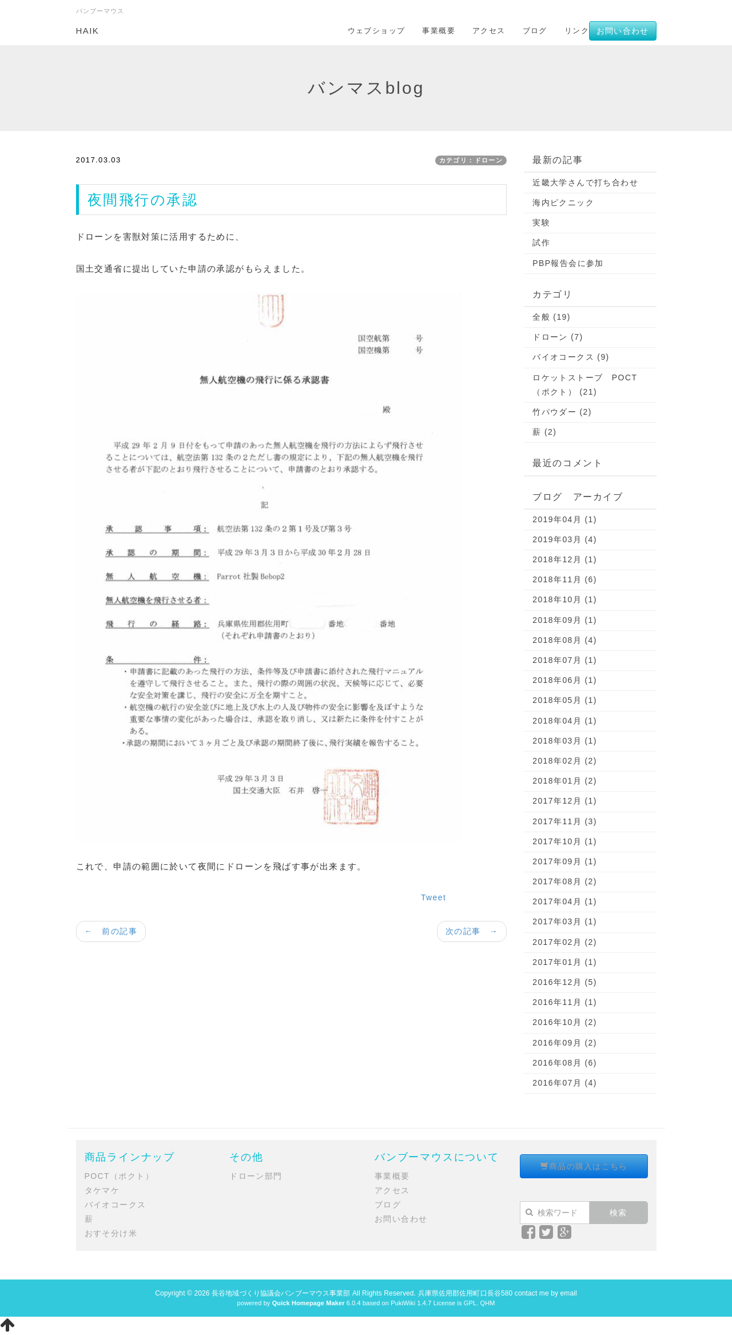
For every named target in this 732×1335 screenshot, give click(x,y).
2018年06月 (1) (564, 680)
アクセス (489, 30)
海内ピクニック (563, 202)
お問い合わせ (622, 30)
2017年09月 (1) (564, 861)
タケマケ (102, 1190)
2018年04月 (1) (564, 720)
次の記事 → (471, 931)
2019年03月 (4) (564, 539)
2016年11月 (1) (564, 1002)
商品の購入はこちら (584, 1166)
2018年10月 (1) (564, 599)
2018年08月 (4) (564, 640)
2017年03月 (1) (564, 921)
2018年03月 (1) (564, 740)
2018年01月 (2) (564, 780)
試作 (541, 242)
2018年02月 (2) (564, 760)
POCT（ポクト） (119, 1176)
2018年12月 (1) (564, 559)
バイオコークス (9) (570, 356)
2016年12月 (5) (564, 982)
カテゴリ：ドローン (471, 160)
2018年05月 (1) (564, 700)
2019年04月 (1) (564, 519)
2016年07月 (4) (564, 1082)
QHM (487, 1303)
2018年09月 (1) (564, 620)
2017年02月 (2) (564, 942)
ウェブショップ (376, 30)
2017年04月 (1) (564, 901)
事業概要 (438, 30)
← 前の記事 (111, 931)
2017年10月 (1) (564, 841)
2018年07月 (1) (564, 660)
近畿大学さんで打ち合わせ (585, 182)
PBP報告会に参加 (568, 263)
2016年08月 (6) (564, 1062)
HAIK (88, 30)
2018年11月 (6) (564, 579)
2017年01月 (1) (564, 962)
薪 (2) (544, 431)
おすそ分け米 (111, 1233)
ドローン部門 (255, 1176)
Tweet (433, 897)
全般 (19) (551, 316)
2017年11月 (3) (564, 821)
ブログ (535, 30)
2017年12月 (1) (564, 800)
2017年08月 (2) (564, 881)
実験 (541, 222)
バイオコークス (115, 1204)
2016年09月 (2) (564, 1042)
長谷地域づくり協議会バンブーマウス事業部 (281, 1293)
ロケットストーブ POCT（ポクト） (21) (584, 384)
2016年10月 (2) (564, 1022)
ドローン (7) (557, 336)
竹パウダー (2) (562, 411)
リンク (576, 30)
